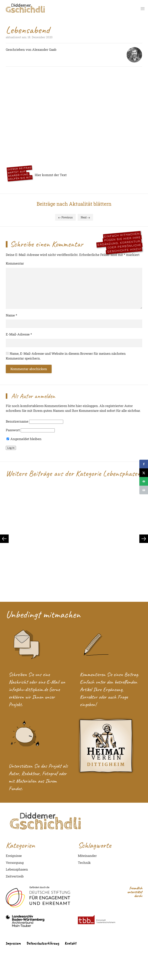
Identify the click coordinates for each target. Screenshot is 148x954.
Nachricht (18, 681)
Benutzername (17, 421)
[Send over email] (143, 481)
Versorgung (15, 862)
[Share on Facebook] (143, 464)
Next (85, 217)
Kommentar (15, 263)
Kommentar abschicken (28, 369)
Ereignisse (14, 855)
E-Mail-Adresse (19, 334)
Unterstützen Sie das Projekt (35, 766)
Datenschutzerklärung (43, 943)
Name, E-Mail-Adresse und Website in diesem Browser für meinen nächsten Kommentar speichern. (66, 356)
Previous (65, 217)
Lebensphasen (17, 869)
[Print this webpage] (143, 490)
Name (11, 315)
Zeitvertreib (15, 876)
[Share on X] (143, 472)
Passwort (13, 430)
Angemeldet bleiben (24, 439)
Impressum (13, 943)
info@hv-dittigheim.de (29, 689)
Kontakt (71, 943)
